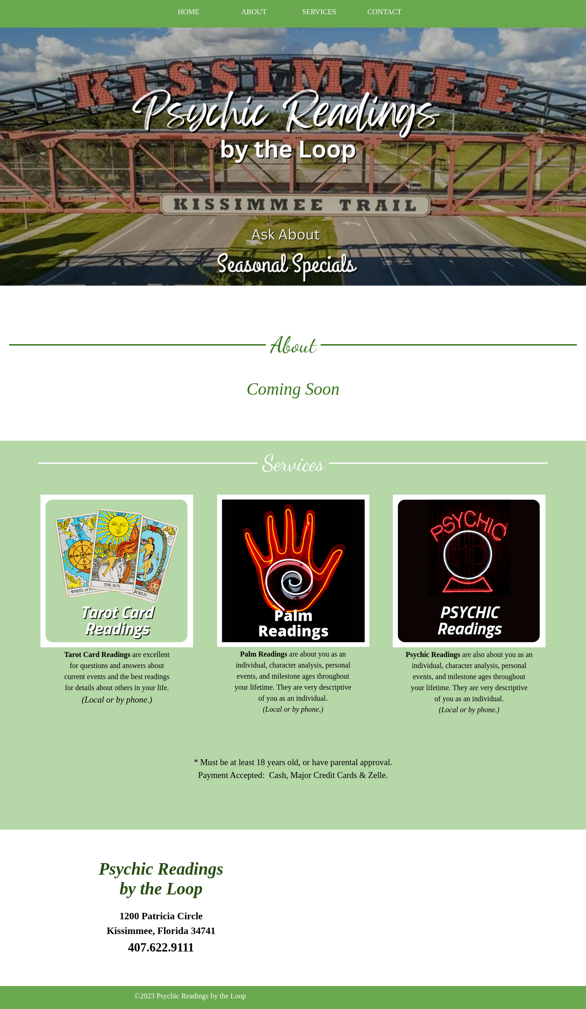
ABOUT (253, 12)
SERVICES (319, 12)
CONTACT (385, 12)
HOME (188, 12)
